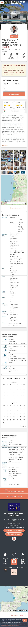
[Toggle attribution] (25, 203)
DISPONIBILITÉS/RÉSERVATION (14, 530)
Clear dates (23, 426)
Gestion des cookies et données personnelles (10, 625)
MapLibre (22, 203)
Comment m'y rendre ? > (17, 208)
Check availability (14, 94)
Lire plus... (5, 145)
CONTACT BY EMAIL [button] (14, 534)
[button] (14, 36)
